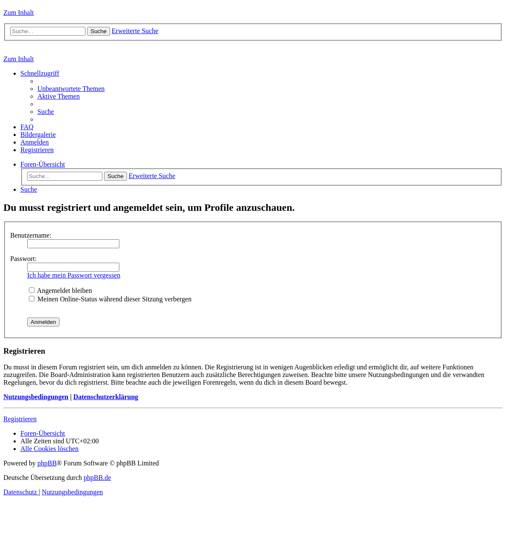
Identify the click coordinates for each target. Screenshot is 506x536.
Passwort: (23, 258)
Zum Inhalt (18, 12)
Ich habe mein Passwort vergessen (73, 275)
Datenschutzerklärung (105, 396)
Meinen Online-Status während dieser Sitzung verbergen (110, 299)
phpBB (47, 463)
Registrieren (20, 419)
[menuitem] (71, 88)
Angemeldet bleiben (60, 290)
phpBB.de (97, 477)
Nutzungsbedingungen (35, 396)
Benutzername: (30, 235)
